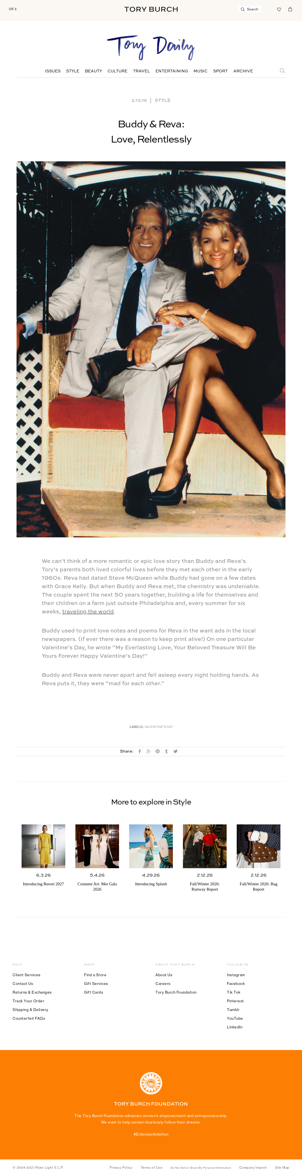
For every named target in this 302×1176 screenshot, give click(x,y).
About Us (163, 975)
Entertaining (171, 71)
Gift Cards (93, 992)
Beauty (93, 71)
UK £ (13, 9)
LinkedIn (234, 1027)
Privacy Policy (121, 1168)
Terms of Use (151, 1168)
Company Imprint (253, 1168)
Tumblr (233, 1009)
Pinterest (235, 1001)
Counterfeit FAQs (29, 1018)
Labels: (136, 727)
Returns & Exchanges (32, 992)
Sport (220, 71)
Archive (243, 71)
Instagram (236, 975)
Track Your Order (28, 1001)
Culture (117, 71)
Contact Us (23, 983)
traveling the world (88, 612)
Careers (163, 983)
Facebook (236, 983)
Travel (141, 71)
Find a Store (95, 975)
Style (72, 71)
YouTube (235, 1018)
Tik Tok (234, 992)
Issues (53, 71)
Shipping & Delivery (30, 1009)
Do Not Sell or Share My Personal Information (201, 1167)
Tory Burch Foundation (176, 992)
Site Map (282, 1168)
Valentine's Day (158, 727)
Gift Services (96, 983)
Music (201, 71)
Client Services (27, 975)
